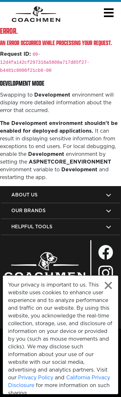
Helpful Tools (31, 226)
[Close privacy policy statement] (108, 285)
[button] (108, 12)
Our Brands (28, 210)
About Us (24, 194)
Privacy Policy (35, 377)
